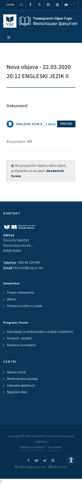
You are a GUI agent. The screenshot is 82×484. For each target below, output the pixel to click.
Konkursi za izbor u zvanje (24, 306)
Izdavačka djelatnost (21, 385)
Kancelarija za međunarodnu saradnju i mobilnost (40, 332)
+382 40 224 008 (28, 262)
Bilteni (11, 299)
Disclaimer (55, 447)
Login (10, 5)
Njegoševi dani (17, 392)
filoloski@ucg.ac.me (28, 267)
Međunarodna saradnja (22, 379)
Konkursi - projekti (19, 338)
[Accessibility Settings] (71, 459)
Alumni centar (16, 372)
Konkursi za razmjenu (21, 345)
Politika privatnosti (32, 447)
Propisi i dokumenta (20, 292)
